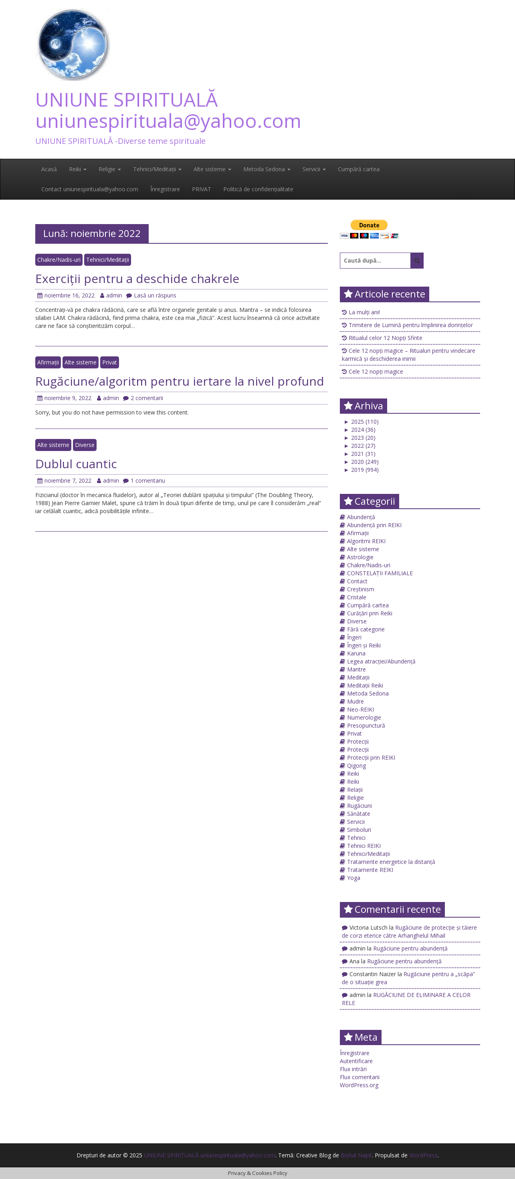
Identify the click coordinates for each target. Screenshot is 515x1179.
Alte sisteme (212, 169)
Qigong (356, 765)
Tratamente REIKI (370, 870)
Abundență (361, 517)
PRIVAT (201, 189)
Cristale (356, 597)
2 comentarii (143, 398)
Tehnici (356, 837)
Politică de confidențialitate (258, 189)
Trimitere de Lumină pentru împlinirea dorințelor (411, 325)
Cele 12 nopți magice (376, 371)
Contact (357, 581)
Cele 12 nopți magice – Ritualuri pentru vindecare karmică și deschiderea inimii (408, 354)
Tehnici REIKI (364, 845)
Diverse (85, 445)
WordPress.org (359, 1085)
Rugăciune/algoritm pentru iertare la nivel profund (179, 381)
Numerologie (364, 717)
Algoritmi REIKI (366, 541)
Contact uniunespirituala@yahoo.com (89, 189)
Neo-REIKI (360, 709)
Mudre (355, 701)
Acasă (49, 169)
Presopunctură (366, 725)
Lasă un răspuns (151, 295)
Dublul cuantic (76, 463)
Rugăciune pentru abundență (410, 948)
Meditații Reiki (365, 685)
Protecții (358, 741)
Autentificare (356, 1061)
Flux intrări (353, 1069)
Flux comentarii (360, 1077)
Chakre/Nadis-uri (59, 259)
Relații (355, 789)
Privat (109, 362)
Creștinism (360, 589)
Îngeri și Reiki (364, 645)
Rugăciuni (359, 805)
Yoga (353, 878)
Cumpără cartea (359, 169)
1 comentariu (144, 480)
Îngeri (354, 637)
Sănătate (358, 813)
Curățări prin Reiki (369, 613)
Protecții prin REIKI (371, 757)
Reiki (78, 169)
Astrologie (360, 557)
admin (111, 295)
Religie (110, 169)
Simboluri (359, 829)
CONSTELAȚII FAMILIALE (380, 573)
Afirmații (48, 362)
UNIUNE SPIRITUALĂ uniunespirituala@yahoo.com (168, 109)
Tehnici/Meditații (157, 169)
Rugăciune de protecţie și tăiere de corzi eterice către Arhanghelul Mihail (409, 931)
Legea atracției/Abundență (381, 661)
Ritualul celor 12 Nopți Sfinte (385, 338)
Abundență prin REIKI (374, 525)
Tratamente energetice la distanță (391, 862)
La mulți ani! (364, 312)
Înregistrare (165, 189)
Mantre (356, 669)
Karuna (356, 653)
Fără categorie (366, 629)
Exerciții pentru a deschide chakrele (137, 278)
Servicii (314, 169)
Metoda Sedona (267, 169)
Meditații (358, 677)
